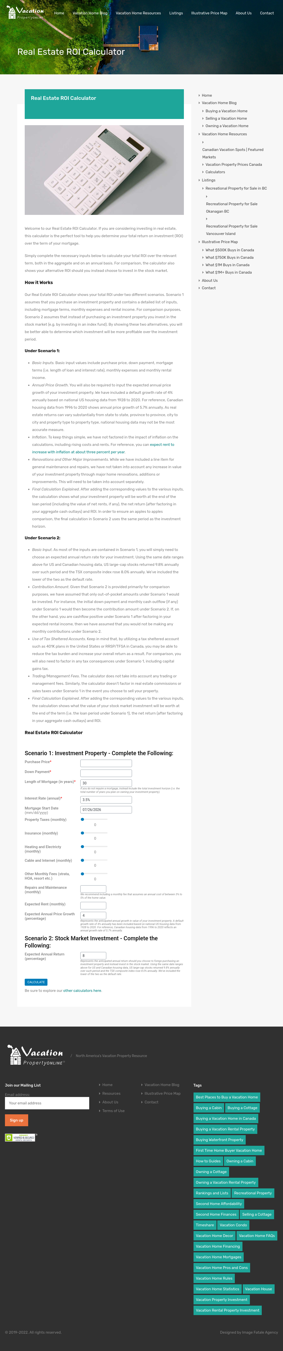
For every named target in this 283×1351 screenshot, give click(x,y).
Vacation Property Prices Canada (234, 164)
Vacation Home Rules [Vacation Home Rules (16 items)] (214, 1278)
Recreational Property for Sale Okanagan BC (232, 208)
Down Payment (38, 772)
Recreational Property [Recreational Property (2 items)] (253, 1193)
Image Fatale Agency (260, 1332)
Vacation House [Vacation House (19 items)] (258, 1289)
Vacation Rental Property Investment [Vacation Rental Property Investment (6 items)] (228, 1310)
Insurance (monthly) (41, 833)
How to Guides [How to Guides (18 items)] (208, 1161)
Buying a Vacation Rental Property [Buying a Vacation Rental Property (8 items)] (225, 1129)
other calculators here (82, 990)
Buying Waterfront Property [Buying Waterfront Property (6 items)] (219, 1140)
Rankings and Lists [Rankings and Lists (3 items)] (212, 1193)
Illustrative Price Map (209, 13)
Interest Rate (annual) (43, 798)
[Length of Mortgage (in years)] (106, 783)
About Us (244, 13)
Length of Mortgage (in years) (50, 781)
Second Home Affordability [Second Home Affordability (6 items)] (219, 1204)
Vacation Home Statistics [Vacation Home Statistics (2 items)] (217, 1289)
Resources (111, 1093)
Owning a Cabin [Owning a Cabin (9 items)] (239, 1161)
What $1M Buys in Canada (228, 265)
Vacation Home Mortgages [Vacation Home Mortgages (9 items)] (218, 1257)
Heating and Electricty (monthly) (43, 849)
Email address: (47, 1100)
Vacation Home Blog (90, 13)
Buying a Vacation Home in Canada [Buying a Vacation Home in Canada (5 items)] (226, 1118)
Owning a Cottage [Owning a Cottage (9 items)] (211, 1172)
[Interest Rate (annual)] (106, 800)
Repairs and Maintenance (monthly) (46, 889)
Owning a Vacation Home (227, 126)
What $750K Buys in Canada (230, 257)
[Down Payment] (106, 773)
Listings (176, 13)
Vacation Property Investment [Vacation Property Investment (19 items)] (221, 1299)
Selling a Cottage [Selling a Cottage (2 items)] (256, 1214)
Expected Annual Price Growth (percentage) (50, 916)
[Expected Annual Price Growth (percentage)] (93, 915)
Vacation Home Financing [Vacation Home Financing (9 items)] (218, 1246)
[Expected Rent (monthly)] (93, 905)
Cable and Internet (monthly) (48, 860)
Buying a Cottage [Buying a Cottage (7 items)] (243, 1108)
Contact (267, 13)
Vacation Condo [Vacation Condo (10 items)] (233, 1225)
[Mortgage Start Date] (106, 809)
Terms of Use (113, 1111)
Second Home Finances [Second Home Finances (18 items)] (216, 1214)
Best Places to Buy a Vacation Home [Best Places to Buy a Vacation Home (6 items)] (227, 1097)
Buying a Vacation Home (227, 111)
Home (59, 13)
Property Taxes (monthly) (45, 819)
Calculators (215, 172)
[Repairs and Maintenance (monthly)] (93, 889)
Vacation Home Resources (138, 13)
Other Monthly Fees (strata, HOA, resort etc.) (47, 876)
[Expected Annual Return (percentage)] (93, 955)
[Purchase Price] (106, 763)
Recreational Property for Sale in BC (236, 188)
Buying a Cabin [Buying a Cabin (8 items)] (209, 1108)
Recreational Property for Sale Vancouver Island (232, 230)
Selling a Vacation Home (226, 118)
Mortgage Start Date (42, 810)
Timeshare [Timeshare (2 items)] (205, 1225)
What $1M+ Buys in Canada (229, 272)
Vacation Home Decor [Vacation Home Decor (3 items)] (214, 1236)
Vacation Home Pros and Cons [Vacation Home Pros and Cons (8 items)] (222, 1267)
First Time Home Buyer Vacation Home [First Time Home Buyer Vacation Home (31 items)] (229, 1150)
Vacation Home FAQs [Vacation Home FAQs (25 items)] (257, 1236)
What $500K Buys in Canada (230, 250)
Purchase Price (38, 762)
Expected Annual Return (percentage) (44, 956)
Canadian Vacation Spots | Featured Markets (233, 153)
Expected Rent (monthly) (45, 904)
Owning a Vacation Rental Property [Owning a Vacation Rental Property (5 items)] (226, 1182)
